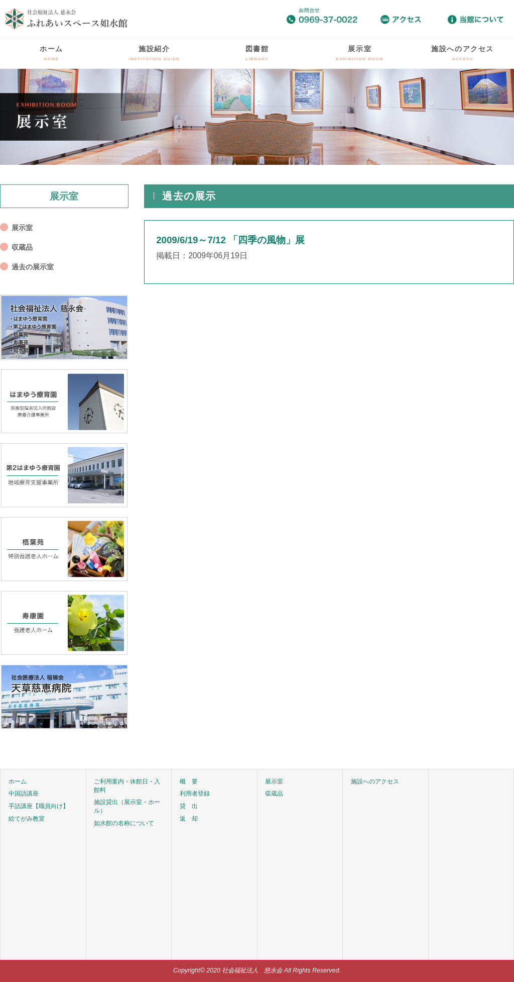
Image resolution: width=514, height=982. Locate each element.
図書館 (257, 53)
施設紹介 (154, 53)
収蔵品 (22, 247)
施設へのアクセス (462, 53)
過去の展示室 (33, 267)
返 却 (189, 818)
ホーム (51, 53)
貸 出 (189, 806)
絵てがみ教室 (27, 818)
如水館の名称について (124, 823)
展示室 (359, 53)
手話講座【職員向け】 (39, 806)
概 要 (189, 781)
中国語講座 (24, 793)
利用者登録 (195, 793)
